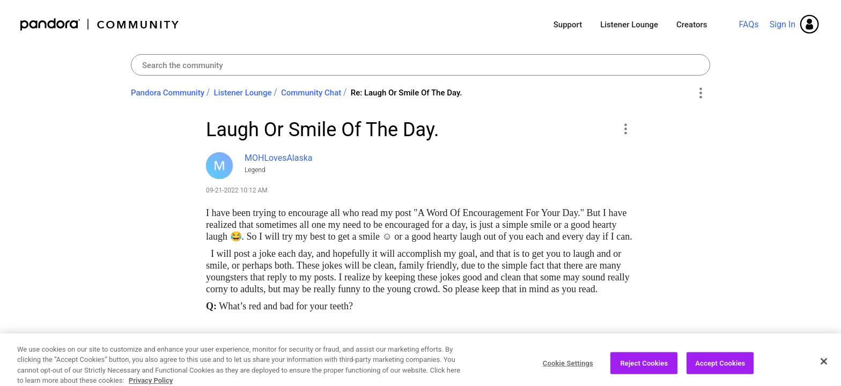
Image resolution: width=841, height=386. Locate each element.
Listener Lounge (629, 24)
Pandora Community (100, 24)
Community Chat (311, 93)
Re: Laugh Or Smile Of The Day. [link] (406, 93)
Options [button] (700, 93)
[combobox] (420, 65)
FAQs (748, 24)
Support (568, 24)
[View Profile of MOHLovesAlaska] (279, 158)
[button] (625, 128)
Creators (691, 24)
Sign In (782, 24)
